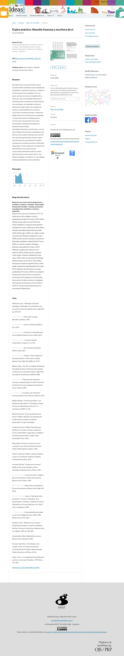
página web (95, 75)
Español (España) (91, 135)
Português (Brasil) (91, 142)
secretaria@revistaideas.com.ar (62, 620)
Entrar (113, 2)
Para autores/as (90, 33)
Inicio (11, 15)
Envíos (60, 15)
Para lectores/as (90, 29)
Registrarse (104, 2)
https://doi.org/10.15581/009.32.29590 (25, 568)
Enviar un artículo (92, 46)
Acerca (50, 15)
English (87, 139)
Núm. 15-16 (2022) (33, 23)
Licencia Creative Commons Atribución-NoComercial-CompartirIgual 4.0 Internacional (76, 632)
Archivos (21, 23)
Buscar (110, 15)
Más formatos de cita (58, 99)
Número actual (21, 15)
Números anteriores (37, 15)
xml (63, 67)
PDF (55, 67)
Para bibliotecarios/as (92, 36)
